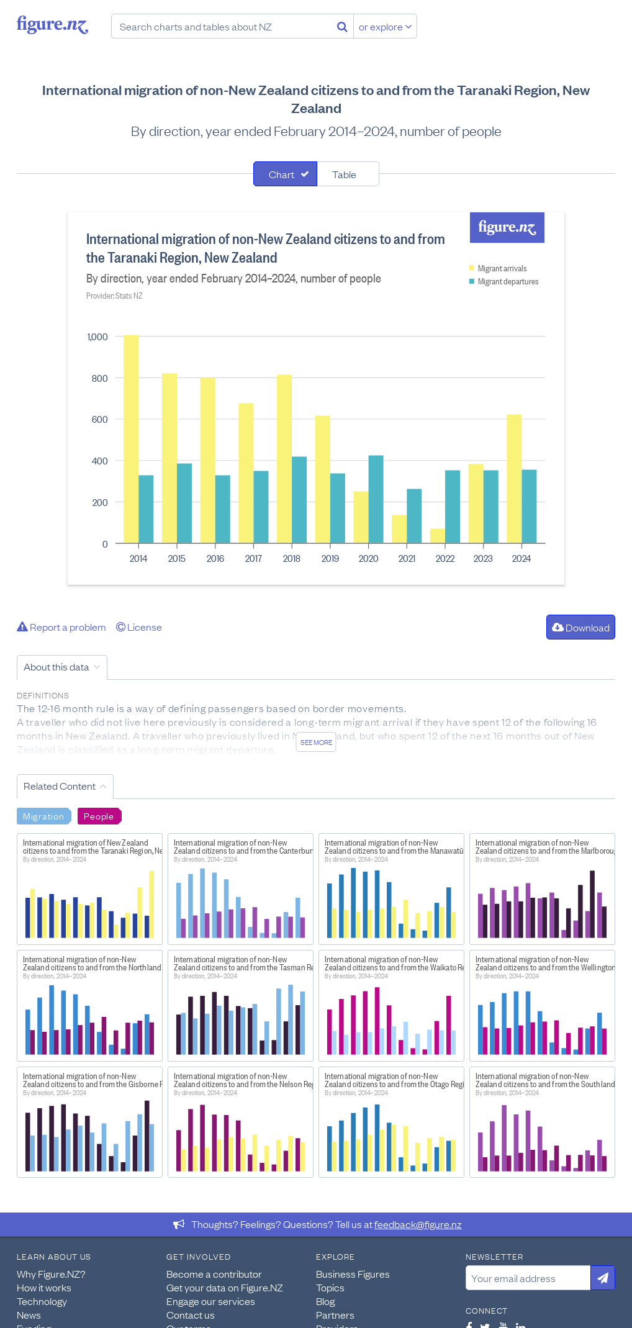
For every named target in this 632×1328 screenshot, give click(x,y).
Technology (42, 1301)
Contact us (190, 1314)
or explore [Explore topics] (385, 26)
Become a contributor (214, 1273)
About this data (56, 666)
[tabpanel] (316, 398)
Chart (281, 174)
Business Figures (353, 1273)
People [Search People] (99, 815)
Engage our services (210, 1301)
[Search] (342, 26)
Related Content (60, 785)
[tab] (285, 173)
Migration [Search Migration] (43, 815)
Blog (325, 1301)
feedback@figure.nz (418, 1224)
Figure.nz (52, 25)
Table (344, 174)
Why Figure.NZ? (51, 1273)
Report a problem (61, 626)
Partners (335, 1314)
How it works (44, 1287)
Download (581, 627)
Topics (330, 1287)
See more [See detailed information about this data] (316, 742)
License (139, 626)
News (29, 1314)
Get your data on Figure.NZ (224, 1287)
